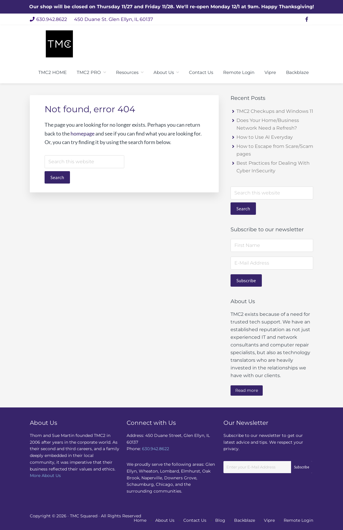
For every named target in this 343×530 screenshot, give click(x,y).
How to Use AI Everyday (264, 137)
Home (140, 520)
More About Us (45, 475)
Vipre (269, 520)
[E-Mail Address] (272, 263)
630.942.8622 (48, 19)
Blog (220, 520)
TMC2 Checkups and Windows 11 (274, 111)
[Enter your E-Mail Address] (267, 467)
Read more (246, 390)
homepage (82, 133)
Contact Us (194, 520)
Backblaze (244, 520)
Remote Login (298, 520)
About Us (164, 520)
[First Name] (272, 245)
